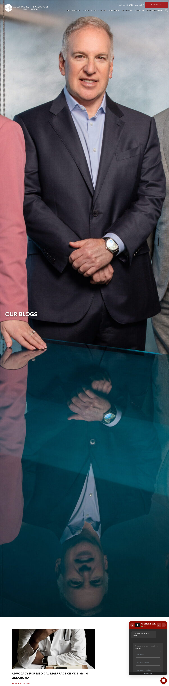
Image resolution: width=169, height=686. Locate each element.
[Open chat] (163, 680)
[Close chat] (164, 625)
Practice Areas (99, 10)
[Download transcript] (159, 625)
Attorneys (87, 10)
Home (69, 10)
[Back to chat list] (132, 625)
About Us (76, 10)
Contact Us (156, 5)
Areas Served (114, 10)
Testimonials (140, 10)
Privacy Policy (148, 673)
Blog (148, 10)
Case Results (127, 10)
